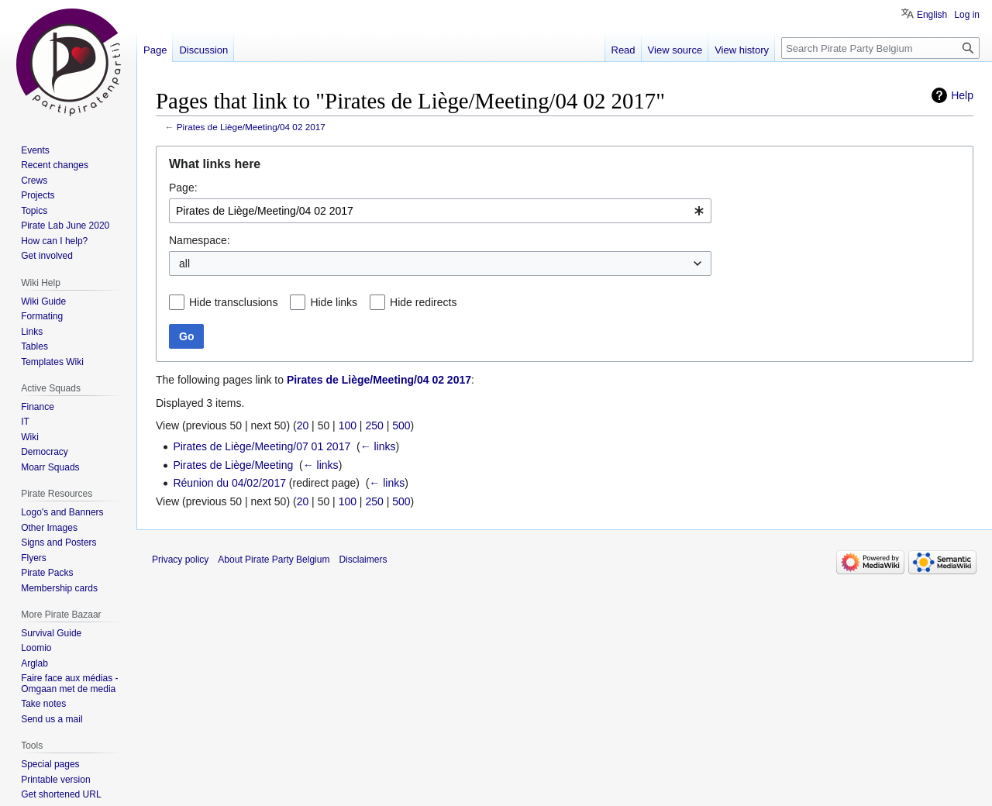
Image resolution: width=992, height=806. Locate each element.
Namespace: (199, 240)
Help (962, 95)
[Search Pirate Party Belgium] (880, 48)
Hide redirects (423, 302)
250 (374, 425)
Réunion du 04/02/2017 (229, 483)
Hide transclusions (233, 302)
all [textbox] (184, 263)
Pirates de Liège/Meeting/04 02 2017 (251, 127)
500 (401, 425)
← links (378, 446)
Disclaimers (363, 559)
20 (303, 425)
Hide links (333, 302)
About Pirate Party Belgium (273, 559)
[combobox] (440, 210)
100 (347, 425)
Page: (183, 187)
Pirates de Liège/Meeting (233, 465)
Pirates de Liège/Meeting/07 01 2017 (261, 446)
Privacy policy (180, 559)
